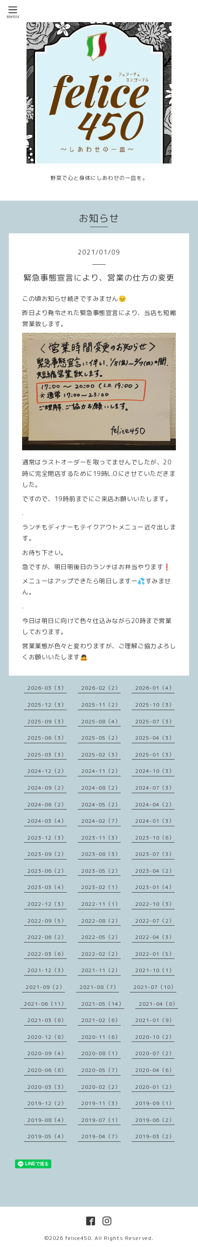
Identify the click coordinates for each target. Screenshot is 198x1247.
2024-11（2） (101, 771)
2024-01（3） (155, 821)
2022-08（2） (101, 920)
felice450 (78, 1238)
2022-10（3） (155, 904)
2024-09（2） (47, 787)
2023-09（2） (47, 854)
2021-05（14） (102, 1003)
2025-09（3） (47, 721)
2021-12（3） (47, 970)
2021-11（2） (101, 970)
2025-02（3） (101, 754)
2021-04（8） (158, 1003)
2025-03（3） (47, 754)
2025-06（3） (47, 737)
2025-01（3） (155, 754)
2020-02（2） (101, 1087)
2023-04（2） (155, 870)
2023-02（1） (101, 887)
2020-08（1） (101, 1053)
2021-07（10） (154, 987)
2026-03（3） (47, 688)
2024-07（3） (155, 787)
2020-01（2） (155, 1087)
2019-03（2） (155, 1136)
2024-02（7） (101, 821)
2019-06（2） (155, 1120)
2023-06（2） (47, 870)
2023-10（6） (155, 837)
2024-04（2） (155, 804)
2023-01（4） (155, 887)
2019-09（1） (155, 1103)
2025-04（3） (155, 737)
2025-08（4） (101, 721)
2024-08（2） (101, 787)
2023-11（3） (101, 837)
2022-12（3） (47, 904)
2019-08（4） (47, 1120)
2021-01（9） (155, 1020)
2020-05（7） (101, 1070)
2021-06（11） (45, 1003)
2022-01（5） (155, 954)
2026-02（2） (101, 688)
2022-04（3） (155, 937)
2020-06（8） (47, 1070)
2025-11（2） (101, 704)
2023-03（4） (47, 887)
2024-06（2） (47, 804)
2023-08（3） (101, 854)
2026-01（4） (155, 688)
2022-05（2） (101, 937)
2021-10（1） (155, 970)
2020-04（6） (155, 1070)
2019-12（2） (47, 1103)
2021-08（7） (99, 987)
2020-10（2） (155, 1037)
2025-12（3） (47, 704)
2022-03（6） (47, 954)
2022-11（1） (101, 904)
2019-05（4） (47, 1136)
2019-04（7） (101, 1136)
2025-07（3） (155, 721)
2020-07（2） (155, 1053)
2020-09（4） (47, 1053)
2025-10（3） (155, 704)
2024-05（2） (101, 804)
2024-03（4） (47, 821)
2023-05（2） (101, 870)
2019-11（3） (101, 1103)
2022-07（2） (155, 920)
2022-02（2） (101, 954)
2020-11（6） (101, 1037)
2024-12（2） (47, 771)
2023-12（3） (47, 837)
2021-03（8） (47, 1020)
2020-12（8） (47, 1037)
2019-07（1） (101, 1120)
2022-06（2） (47, 937)
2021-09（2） (45, 987)
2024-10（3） (155, 771)
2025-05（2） (101, 737)
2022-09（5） (47, 920)
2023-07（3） (155, 854)
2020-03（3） (47, 1087)
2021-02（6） (101, 1020)
